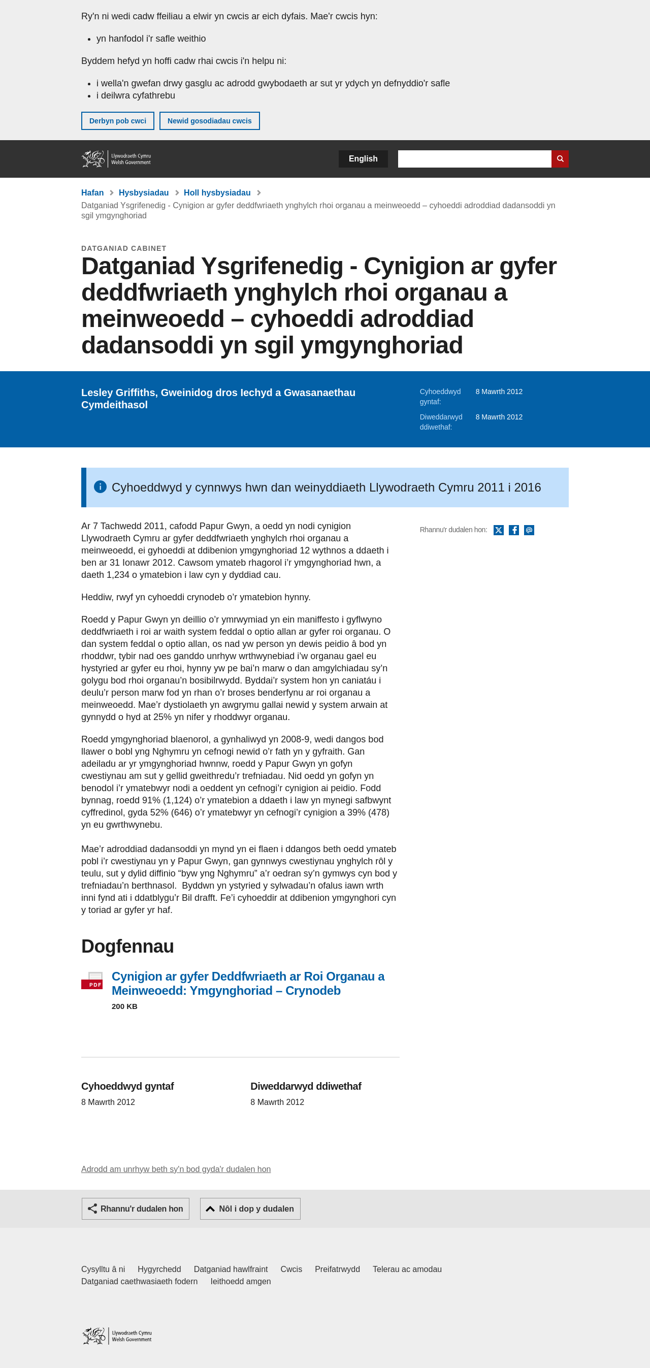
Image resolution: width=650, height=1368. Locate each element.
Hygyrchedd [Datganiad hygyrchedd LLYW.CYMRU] (159, 1269)
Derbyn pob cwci (117, 121)
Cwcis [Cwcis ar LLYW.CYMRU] (292, 1269)
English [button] (363, 158)
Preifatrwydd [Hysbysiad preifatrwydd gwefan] (337, 1269)
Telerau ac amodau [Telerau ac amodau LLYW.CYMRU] (407, 1269)
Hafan (92, 192)
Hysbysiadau (144, 192)
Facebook (514, 530)
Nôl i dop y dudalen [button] (256, 1208)
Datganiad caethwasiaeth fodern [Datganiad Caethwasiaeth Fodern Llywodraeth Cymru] (139, 1281)
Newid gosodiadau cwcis (210, 121)
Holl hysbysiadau (217, 192)
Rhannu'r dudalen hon (142, 1208)
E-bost (529, 530)
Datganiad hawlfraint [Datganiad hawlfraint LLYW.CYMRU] (231, 1269)
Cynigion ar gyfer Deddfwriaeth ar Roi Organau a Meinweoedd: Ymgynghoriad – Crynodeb (248, 983)
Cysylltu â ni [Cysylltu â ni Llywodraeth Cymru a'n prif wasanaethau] (103, 1269)
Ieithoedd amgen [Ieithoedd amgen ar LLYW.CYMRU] (241, 1281)
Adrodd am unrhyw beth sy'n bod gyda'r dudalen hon (176, 1169)
